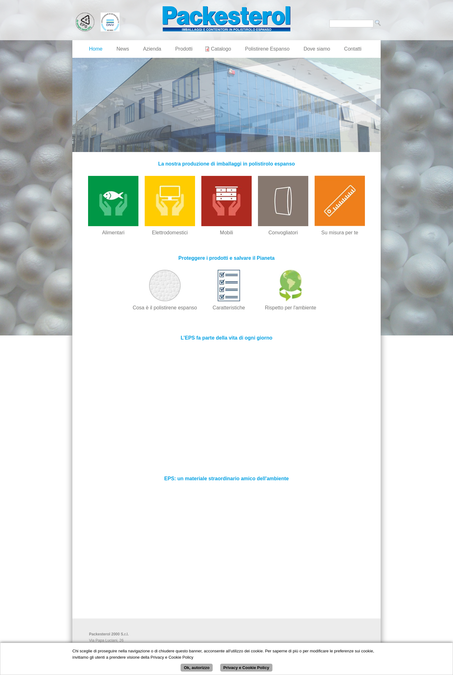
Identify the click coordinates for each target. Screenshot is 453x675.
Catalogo (221, 49)
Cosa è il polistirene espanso (165, 307)
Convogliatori (283, 232)
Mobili (226, 232)
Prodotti (184, 49)
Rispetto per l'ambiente (290, 307)
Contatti (352, 49)
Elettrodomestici (170, 232)
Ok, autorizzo (197, 667)
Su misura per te (339, 232)
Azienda (152, 49)
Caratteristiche (229, 307)
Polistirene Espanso (267, 49)
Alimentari (113, 232)
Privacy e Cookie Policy (246, 667)
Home (96, 49)
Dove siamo (317, 49)
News (122, 49)
